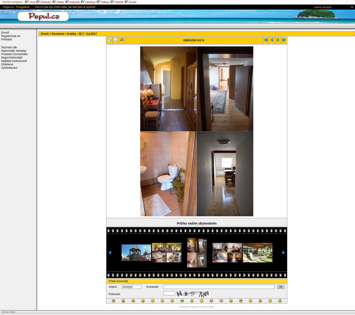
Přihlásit (6, 39)
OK (281, 286)
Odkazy (103, 2)
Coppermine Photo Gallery (202, 307)
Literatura (88, 2)
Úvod (30, 2)
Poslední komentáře (14, 54)
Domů (5, 32)
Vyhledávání (9, 67)
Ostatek (117, 2)
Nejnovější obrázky (13, 50)
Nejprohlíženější (12, 57)
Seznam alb (9, 47)
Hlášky (58, 2)
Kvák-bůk (72, 2)
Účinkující (43, 2)
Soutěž (131, 2)
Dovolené (58, 33)
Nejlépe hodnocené (14, 61)
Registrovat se (10, 36)
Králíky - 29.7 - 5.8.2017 (82, 33)
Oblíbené (7, 64)
